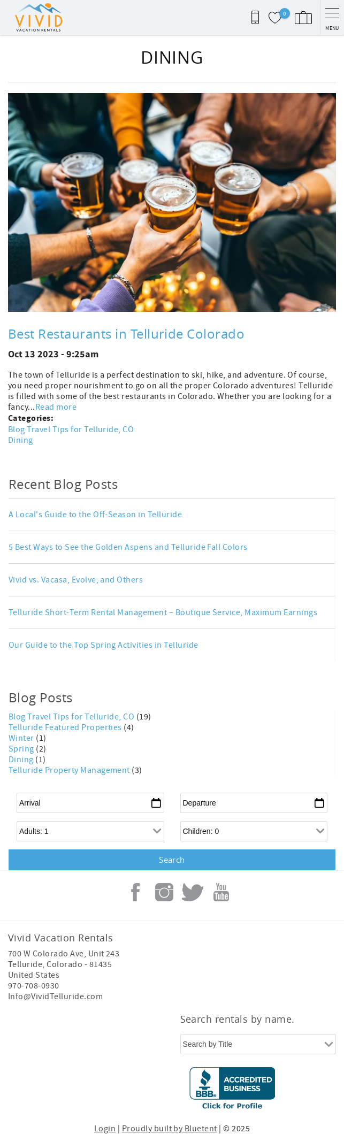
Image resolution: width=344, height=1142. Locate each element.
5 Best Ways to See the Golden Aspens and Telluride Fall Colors (128, 547)
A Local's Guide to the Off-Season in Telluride (95, 514)
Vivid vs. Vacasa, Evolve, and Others (76, 579)
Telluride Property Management (70, 770)
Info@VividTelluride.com (55, 996)
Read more (56, 407)
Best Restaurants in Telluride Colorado (126, 333)
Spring (22, 749)
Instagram (164, 892)
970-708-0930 (33, 985)
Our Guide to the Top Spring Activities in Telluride (103, 645)
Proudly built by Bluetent (169, 1128)
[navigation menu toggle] (332, 17)
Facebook (135, 892)
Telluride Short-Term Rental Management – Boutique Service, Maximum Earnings (163, 612)
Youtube (221, 892)
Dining (20, 440)
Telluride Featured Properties (66, 727)
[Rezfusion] (169, 1091)
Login (105, 1128)
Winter (22, 738)
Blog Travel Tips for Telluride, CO (71, 429)
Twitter (192, 892)
